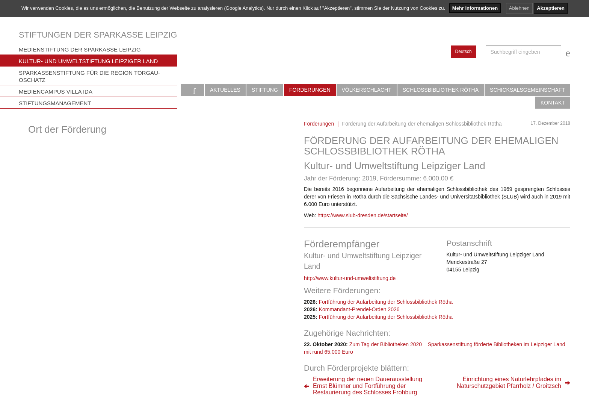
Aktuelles (225, 90)
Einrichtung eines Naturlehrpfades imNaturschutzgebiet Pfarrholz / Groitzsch (509, 382)
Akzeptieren (551, 8)
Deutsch (463, 51)
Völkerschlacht (366, 90)
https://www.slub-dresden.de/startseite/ (362, 215)
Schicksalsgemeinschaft (527, 90)
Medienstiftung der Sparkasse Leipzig (80, 49)
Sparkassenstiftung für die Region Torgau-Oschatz (89, 76)
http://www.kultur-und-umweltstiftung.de (350, 278)
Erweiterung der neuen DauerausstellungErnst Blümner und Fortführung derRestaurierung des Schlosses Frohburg (367, 385)
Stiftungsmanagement (55, 103)
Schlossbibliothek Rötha (441, 90)
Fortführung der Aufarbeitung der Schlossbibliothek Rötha (386, 302)
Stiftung (265, 90)
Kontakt (553, 103)
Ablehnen (519, 8)
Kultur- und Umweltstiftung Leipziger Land (88, 61)
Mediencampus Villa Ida (55, 91)
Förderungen (310, 90)
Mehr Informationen (475, 8)
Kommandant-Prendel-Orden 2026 (359, 309)
